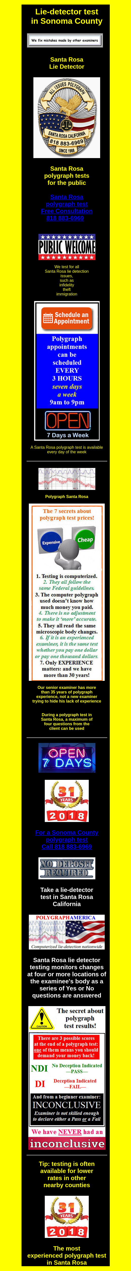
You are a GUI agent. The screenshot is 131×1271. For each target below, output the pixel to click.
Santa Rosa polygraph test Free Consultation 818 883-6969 (67, 207)
